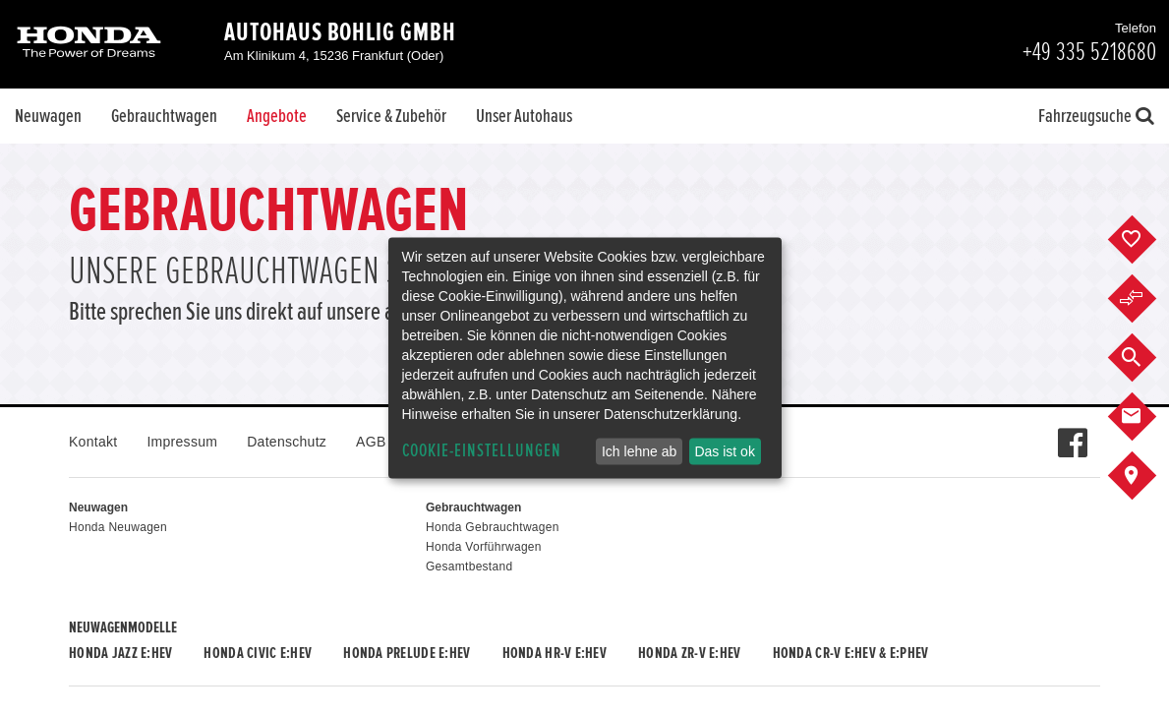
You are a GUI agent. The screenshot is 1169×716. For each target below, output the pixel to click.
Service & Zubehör (391, 116)
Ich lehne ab (639, 451)
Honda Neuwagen (118, 527)
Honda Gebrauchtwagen (492, 527)
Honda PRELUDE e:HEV (406, 653)
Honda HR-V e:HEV (554, 653)
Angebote (277, 116)
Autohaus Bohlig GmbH (340, 32)
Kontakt (93, 441)
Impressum (181, 441)
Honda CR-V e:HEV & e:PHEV (851, 653)
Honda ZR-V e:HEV (689, 653)
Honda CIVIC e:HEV (258, 653)
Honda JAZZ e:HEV (120, 653)
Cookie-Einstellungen (481, 451)
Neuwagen (48, 116)
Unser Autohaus (524, 116)
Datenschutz (286, 441)
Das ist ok (724, 451)
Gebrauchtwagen (164, 116)
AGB (370, 441)
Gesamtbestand (469, 566)
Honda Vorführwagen (484, 547)
